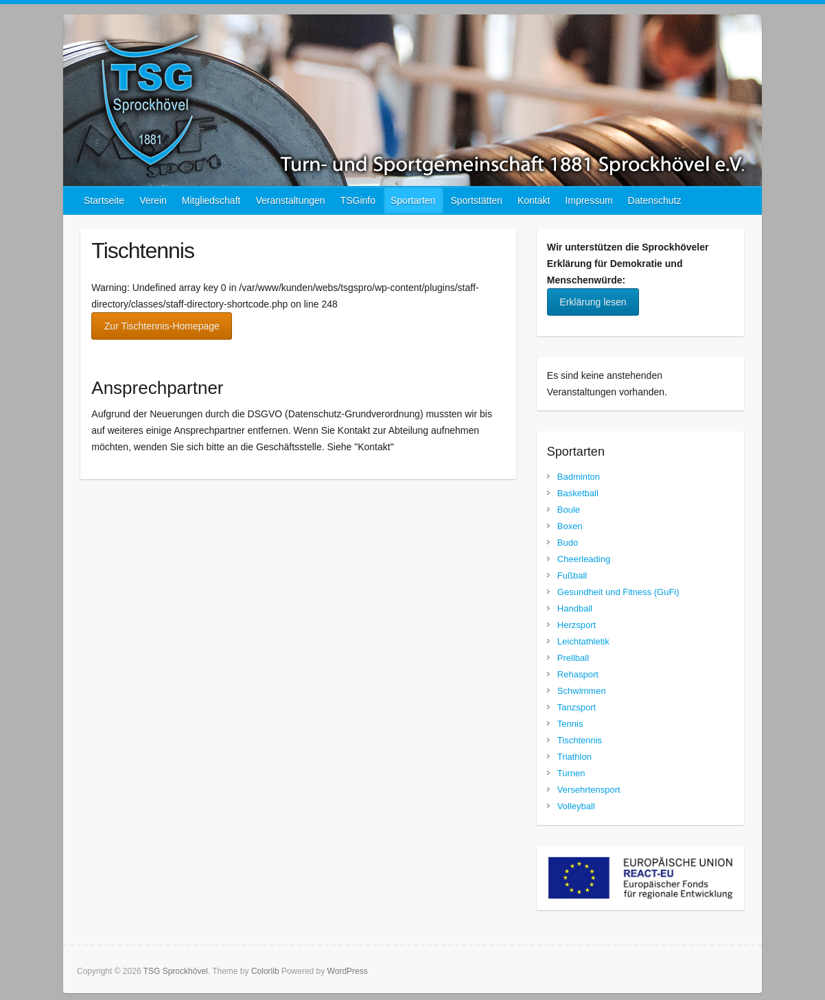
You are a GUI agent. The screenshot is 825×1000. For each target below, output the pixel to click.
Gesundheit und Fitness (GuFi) (618, 592)
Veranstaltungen (290, 200)
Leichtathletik (583, 641)
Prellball (573, 658)
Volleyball (576, 806)
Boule (568, 509)
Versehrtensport (588, 789)
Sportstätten (476, 200)
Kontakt (534, 200)
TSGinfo (357, 200)
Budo (567, 542)
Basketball (578, 493)
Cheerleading (583, 559)
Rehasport (578, 674)
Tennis (570, 724)
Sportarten (413, 200)
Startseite (104, 200)
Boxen (570, 526)
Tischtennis (579, 740)
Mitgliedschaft (211, 200)
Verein (153, 200)
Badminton (578, 477)
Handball (574, 608)
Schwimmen (581, 691)
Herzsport (576, 625)
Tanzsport (576, 707)
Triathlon (574, 757)
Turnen (571, 773)
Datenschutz (655, 200)
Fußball (572, 575)
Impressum (588, 200)
